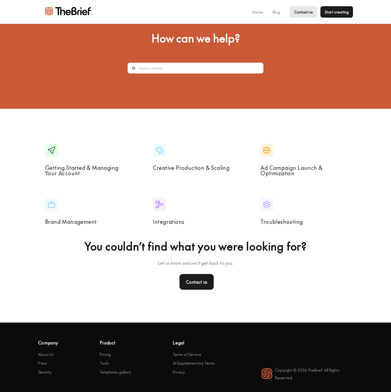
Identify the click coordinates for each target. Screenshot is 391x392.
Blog (276, 12)
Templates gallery (115, 372)
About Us (46, 354)
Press (42, 363)
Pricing (105, 354)
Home (257, 12)
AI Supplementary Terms (194, 363)
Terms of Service (187, 354)
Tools (104, 363)
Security (45, 372)
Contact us (303, 12)
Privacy (179, 372)
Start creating (337, 12)
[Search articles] (195, 68)
